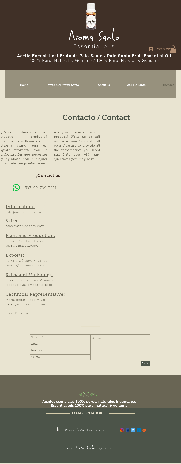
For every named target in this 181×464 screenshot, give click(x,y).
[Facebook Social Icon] (127, 430)
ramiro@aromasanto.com (27, 265)
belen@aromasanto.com (25, 304)
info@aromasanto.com (24, 212)
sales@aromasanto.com (25, 226)
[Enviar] (145, 363)
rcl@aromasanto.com (23, 245)
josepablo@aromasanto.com (29, 284)
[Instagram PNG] (122, 430)
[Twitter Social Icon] (133, 430)
